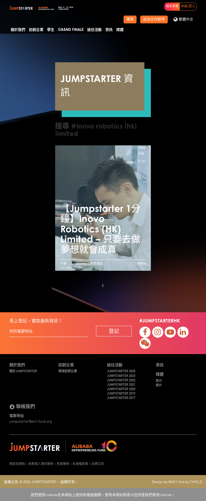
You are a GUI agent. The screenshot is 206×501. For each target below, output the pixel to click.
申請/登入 (188, 6)
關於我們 (18, 30)
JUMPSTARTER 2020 (121, 389)
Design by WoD (163, 481)
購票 (130, 19)
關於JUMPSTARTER (23, 371)
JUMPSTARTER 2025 (121, 371)
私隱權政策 (80, 463)
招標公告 (98, 463)
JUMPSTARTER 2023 (121, 375)
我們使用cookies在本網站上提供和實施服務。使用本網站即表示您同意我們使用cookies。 (103, 494)
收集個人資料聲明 (40, 463)
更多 (142, 263)
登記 (114, 331)
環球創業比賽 (67, 371)
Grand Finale (70, 30)
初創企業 (36, 30)
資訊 (109, 30)
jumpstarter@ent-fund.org (30, 421)
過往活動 (94, 30)
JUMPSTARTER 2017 (121, 397)
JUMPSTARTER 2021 (121, 384)
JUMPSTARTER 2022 (121, 380)
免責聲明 (63, 463)
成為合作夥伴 (154, 19)
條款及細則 (17, 463)
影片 (159, 380)
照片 (159, 385)
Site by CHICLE (190, 481)
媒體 (120, 30)
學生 (50, 30)
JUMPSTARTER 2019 (121, 393)
